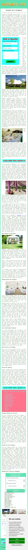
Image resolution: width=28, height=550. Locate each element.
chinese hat (19, 175)
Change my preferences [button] (17, 545)
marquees (4, 227)
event (17, 202)
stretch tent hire (6, 433)
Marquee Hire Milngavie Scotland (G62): (11, 14)
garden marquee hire (8, 417)
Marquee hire (5, 215)
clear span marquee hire (7, 424)
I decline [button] (17, 542)
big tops (14, 173)
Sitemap (2, 539)
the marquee (14, 207)
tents (20, 370)
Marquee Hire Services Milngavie (11, 471)
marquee (17, 206)
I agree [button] (16, 539)
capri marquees (22, 172)
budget (10, 208)
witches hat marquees (18, 369)
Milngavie (19, 215)
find (5, 447)
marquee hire (20, 458)
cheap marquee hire (11, 429)
